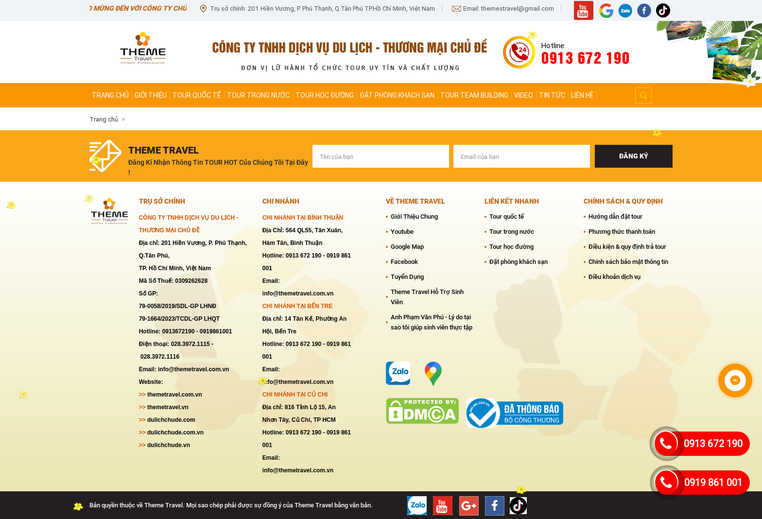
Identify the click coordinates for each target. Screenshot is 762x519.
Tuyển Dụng (407, 276)
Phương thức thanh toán (622, 231)
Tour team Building (474, 95)
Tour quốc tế (197, 95)
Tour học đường (324, 95)
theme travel (163, 150)
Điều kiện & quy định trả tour (627, 246)
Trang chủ (110, 95)
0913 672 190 (713, 444)
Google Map (407, 246)
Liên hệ (582, 95)
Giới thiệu (151, 95)
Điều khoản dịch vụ (615, 276)
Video (523, 95)
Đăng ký (633, 156)
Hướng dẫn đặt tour (615, 216)
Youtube (402, 231)
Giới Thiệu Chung (414, 216)
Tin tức (552, 95)
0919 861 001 (713, 482)
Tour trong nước (258, 95)
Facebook (404, 261)
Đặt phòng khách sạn (397, 95)
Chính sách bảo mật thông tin (628, 261)
